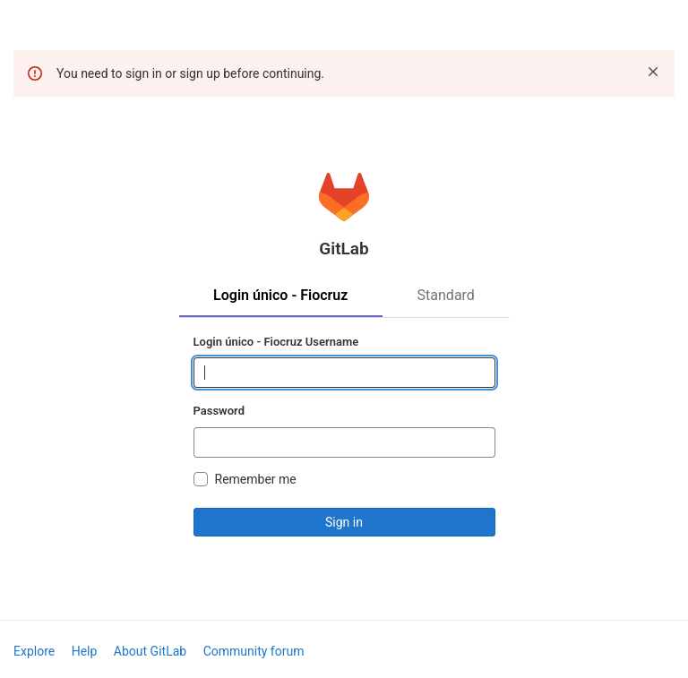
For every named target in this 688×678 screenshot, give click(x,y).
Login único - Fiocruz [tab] (280, 295)
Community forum (254, 651)
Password (219, 410)
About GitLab (150, 651)
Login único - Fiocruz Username (276, 341)
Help (85, 651)
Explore (34, 651)
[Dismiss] (653, 71)
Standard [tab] (446, 295)
